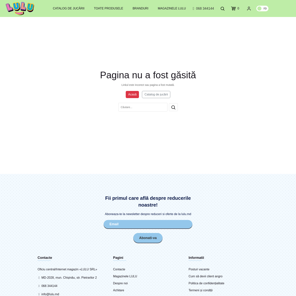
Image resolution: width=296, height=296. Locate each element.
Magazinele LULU (172, 8)
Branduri (140, 8)
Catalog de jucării (68, 8)
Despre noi (120, 283)
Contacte (119, 269)
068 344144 (202, 8)
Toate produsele (108, 8)
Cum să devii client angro (206, 276)
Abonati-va (148, 238)
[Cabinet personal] (249, 8)
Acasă (132, 94)
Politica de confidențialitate (206, 283)
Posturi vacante (199, 269)
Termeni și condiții (201, 290)
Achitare (118, 290)
